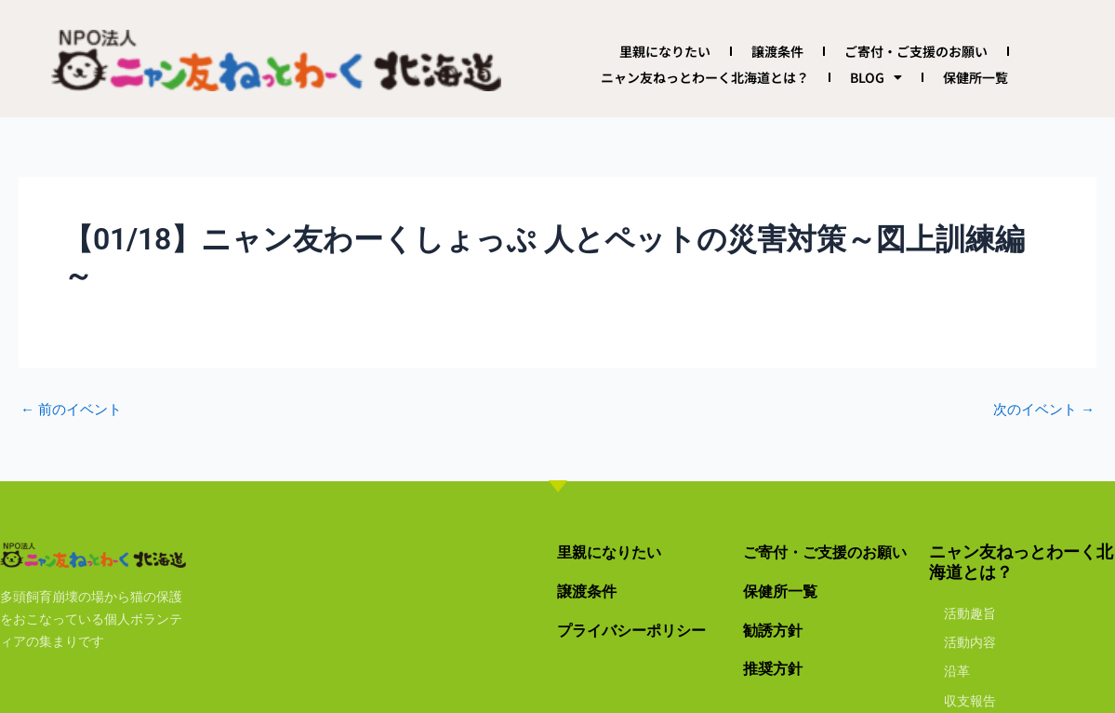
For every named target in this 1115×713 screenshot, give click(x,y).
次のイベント (1041, 409)
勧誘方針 (776, 629)
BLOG (876, 77)
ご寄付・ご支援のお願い (916, 51)
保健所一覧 (975, 77)
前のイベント (74, 409)
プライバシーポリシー (640, 629)
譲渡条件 (777, 51)
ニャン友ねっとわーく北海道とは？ (705, 77)
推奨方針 (776, 668)
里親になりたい (664, 51)
